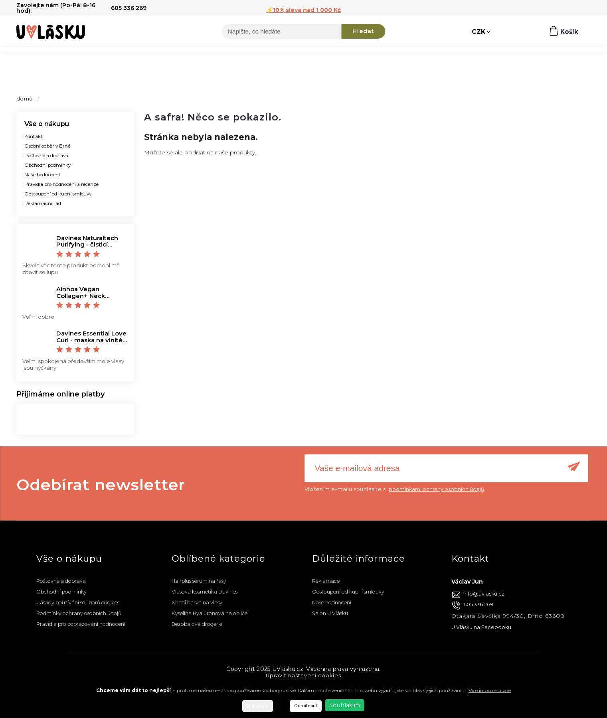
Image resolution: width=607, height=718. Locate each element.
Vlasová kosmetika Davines (204, 592)
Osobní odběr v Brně (47, 146)
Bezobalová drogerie (197, 624)
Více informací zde (490, 690)
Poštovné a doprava (46, 155)
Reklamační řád (42, 203)
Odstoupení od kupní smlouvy (57, 194)
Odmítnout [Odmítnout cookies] (305, 705)
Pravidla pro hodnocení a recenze (61, 184)
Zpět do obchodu (180, 170)
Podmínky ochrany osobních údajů (78, 613)
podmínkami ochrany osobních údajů (436, 489)
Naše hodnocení (42, 175)
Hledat (363, 32)
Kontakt (33, 136)
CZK (479, 32)
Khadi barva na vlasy (197, 603)
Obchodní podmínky (47, 165)
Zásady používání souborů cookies (77, 603)
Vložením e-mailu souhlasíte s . (395, 489)
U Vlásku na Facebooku (481, 627)
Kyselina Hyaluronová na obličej (210, 613)
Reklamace (326, 581)
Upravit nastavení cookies (303, 676)
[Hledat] (282, 31)
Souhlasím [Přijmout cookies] (344, 705)
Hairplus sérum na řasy (199, 581)
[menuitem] (28, 59)
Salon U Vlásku (330, 613)
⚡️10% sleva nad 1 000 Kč (303, 10)
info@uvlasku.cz (483, 594)
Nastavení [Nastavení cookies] (257, 706)
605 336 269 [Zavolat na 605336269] (478, 605)
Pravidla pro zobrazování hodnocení (80, 624)
